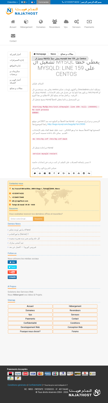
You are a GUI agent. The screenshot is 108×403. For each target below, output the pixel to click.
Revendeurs (54, 23)
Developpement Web (30, 327)
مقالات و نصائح (16, 88)
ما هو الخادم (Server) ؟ (19, 234)
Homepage (40, 54)
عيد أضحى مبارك (16, 243)
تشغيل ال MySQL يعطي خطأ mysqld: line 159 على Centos (60, 58)
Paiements (89, 23)
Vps (66, 23)
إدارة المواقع (15, 65)
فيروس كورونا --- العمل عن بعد (22, 247)
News (53, 54)
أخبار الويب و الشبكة (15, 81)
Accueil (13, 23)
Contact (13, 37)
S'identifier (12, 2)
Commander (43, 2)
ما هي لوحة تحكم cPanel (19, 230)
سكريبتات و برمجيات (15, 72)
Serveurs (76, 23)
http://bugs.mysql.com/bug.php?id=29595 (66, 124)
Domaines (40, 23)
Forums (75, 331)
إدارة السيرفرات (17, 60)
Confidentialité (30, 323)
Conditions (75, 323)
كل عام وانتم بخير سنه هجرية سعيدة (24, 238)
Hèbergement (26, 23)
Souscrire (38, 219)
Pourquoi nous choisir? (30, 331)
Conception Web (75, 327)
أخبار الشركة (15, 54)
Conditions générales (17, 385)
